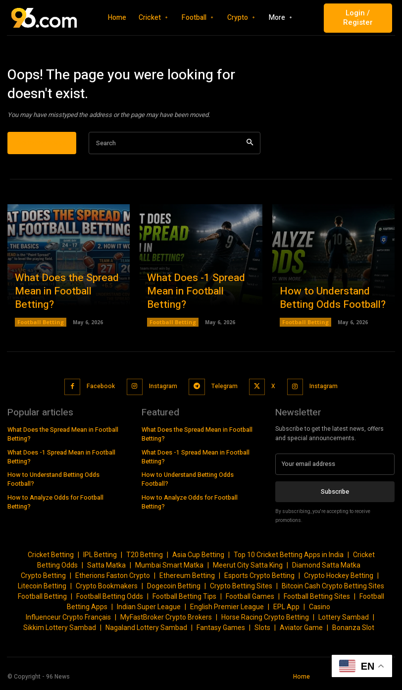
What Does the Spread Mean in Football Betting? (65, 306)
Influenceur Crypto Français (68, 621)
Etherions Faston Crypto (112, 579)
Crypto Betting (43, 579)
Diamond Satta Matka (326, 569)
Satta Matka (106, 569)
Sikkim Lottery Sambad (59, 631)
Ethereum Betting (187, 579)
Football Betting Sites (317, 600)
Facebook (102, 391)
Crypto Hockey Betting (338, 579)
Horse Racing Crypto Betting (265, 621)
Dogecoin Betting (174, 589)
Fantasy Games (221, 631)
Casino (319, 610)
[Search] (249, 150)
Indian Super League (149, 610)
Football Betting (39, 329)
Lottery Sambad (343, 621)
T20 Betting (144, 558)
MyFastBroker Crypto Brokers (166, 621)
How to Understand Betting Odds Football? (333, 306)
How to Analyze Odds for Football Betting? (66, 490)
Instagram (163, 391)
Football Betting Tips (184, 600)
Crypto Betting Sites (241, 589)
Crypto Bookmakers (107, 589)
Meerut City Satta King (248, 569)
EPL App (286, 610)
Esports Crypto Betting (259, 579)
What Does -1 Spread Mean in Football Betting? (197, 306)
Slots (262, 631)
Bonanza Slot (353, 631)
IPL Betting (100, 558)
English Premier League (227, 610)
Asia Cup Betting (198, 558)
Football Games (250, 600)
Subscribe (335, 494)
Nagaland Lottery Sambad (146, 631)
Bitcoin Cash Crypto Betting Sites (333, 589)
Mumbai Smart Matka (169, 569)
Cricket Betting (51, 558)
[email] (335, 468)
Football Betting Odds (109, 600)
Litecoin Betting (42, 589)
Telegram (223, 391)
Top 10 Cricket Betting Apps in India (289, 558)
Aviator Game (301, 631)
